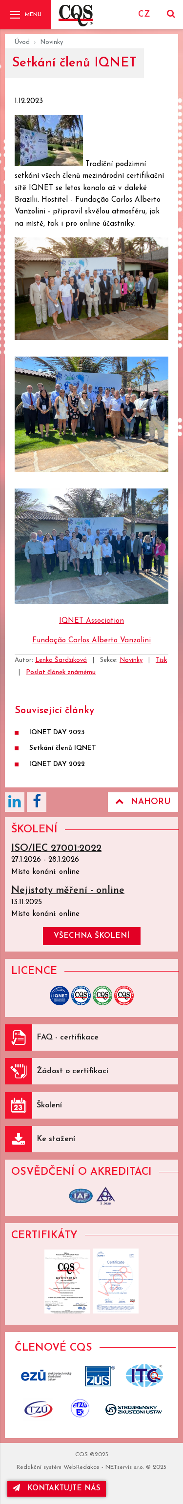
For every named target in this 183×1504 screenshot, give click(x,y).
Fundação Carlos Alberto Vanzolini (91, 640)
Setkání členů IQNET (62, 748)
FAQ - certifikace (68, 1037)
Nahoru (143, 801)
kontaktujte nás (57, 1488)
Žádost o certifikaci (72, 1071)
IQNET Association (91, 621)
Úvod (22, 42)
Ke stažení (56, 1139)
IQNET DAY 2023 (56, 732)
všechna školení (91, 936)
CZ (144, 14)
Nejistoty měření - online (67, 890)
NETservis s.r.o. (124, 1467)
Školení (49, 1105)
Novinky (51, 42)
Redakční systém (39, 1467)
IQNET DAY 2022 (57, 764)
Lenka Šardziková (61, 660)
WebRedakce (81, 1467)
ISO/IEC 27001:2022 (56, 848)
